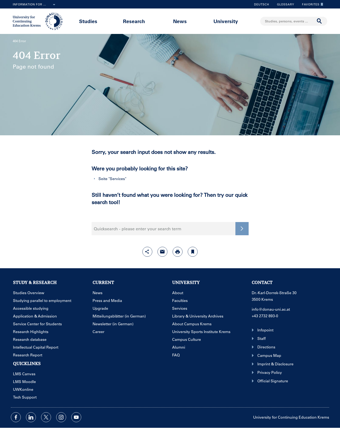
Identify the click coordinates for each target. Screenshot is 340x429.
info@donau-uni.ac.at (271, 309)
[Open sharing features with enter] (147, 252)
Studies (88, 21)
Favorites (311, 4)
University (225, 21)
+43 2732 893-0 (265, 315)
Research (134, 21)
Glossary (283, 4)
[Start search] (319, 21)
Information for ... (35, 5)
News (180, 21)
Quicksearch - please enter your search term (137, 228)
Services (117, 178)
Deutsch (261, 4)
